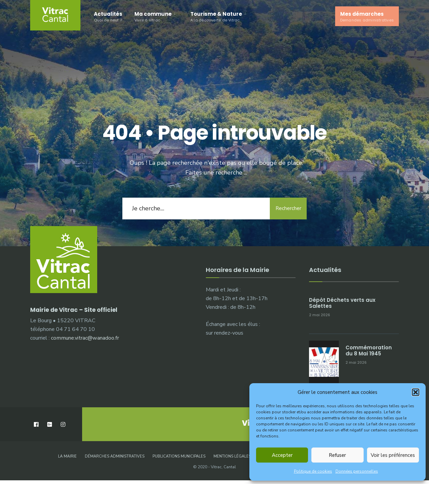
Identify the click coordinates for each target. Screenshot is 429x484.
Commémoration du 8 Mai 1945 (369, 350)
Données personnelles (356, 471)
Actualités (108, 16)
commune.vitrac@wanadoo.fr (85, 338)
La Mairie (67, 456)
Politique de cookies (313, 471)
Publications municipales (178, 456)
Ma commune (153, 16)
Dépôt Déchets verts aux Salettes (342, 302)
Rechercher (288, 208)
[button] (415, 392)
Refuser (337, 455)
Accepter (282, 455)
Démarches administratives (114, 456)
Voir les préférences (393, 455)
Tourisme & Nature (216, 16)
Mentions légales (232, 456)
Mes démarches (367, 16)
